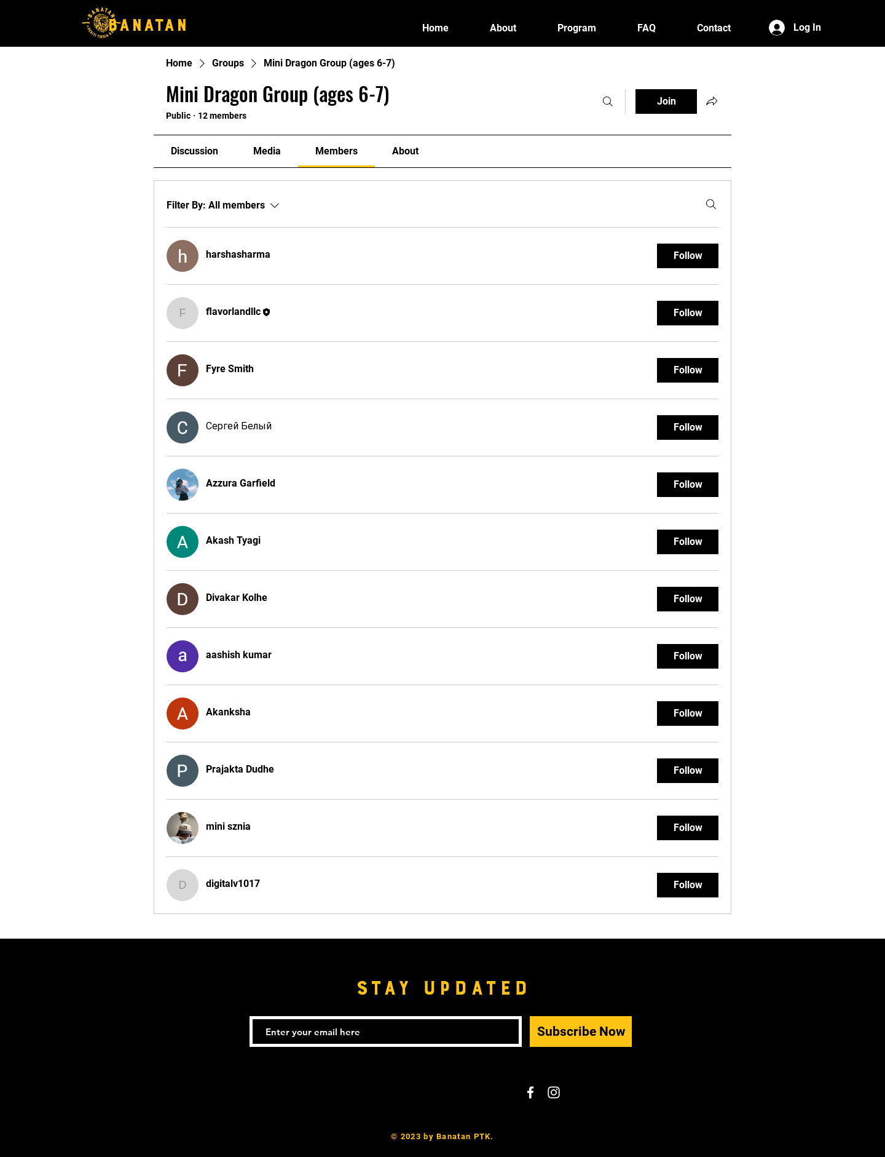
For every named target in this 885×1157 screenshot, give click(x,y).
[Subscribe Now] (581, 1031)
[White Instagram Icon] (554, 1092)
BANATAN (147, 21)
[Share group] (711, 100)
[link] (194, 151)
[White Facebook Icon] (530, 1092)
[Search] (607, 101)
